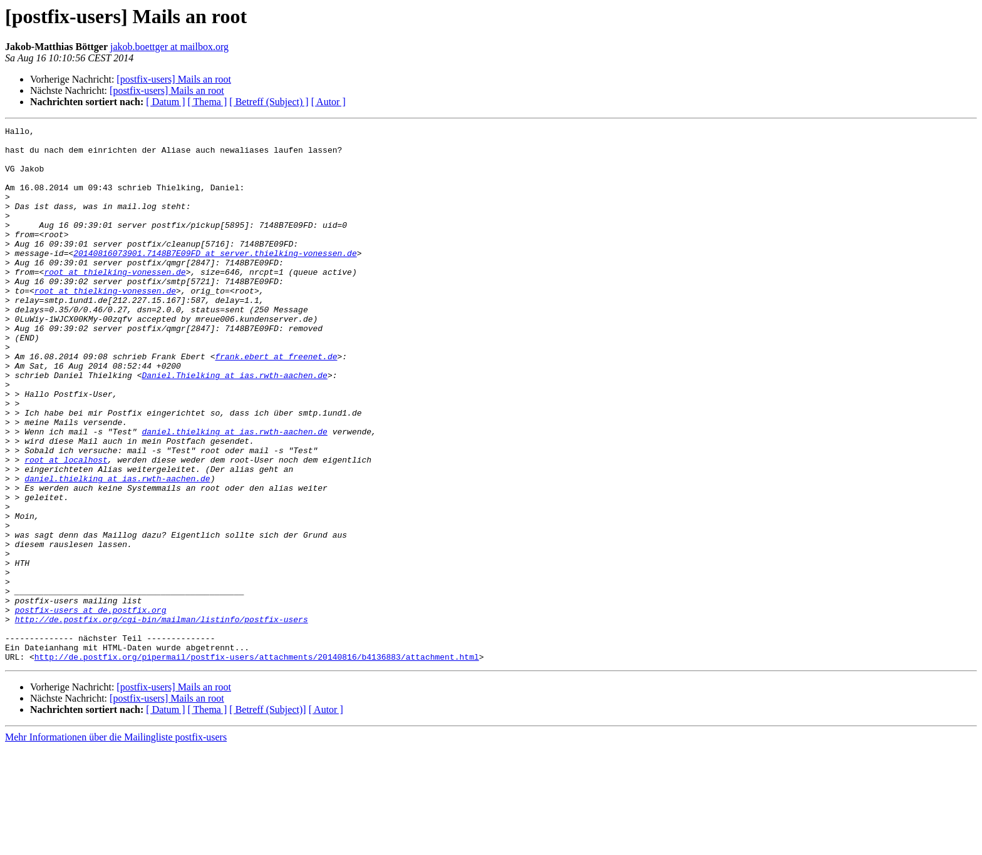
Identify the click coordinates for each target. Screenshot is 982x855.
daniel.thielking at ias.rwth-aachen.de (234, 493)
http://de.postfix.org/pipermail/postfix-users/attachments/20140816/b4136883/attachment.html (256, 763)
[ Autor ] (328, 101)
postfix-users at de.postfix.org (91, 707)
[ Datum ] (165, 101)
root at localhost (66, 527)
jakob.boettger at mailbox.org (169, 46)
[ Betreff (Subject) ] (268, 101)
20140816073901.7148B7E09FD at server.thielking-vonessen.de (214, 279)
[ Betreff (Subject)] (267, 816)
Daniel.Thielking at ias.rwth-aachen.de (234, 425)
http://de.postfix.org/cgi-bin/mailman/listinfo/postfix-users (161, 718)
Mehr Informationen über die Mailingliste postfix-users (116, 844)
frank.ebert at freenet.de (276, 403)
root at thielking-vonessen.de (114, 301)
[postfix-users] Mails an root (173, 79)
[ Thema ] (207, 101)
